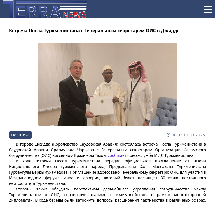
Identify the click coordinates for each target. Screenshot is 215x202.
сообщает (117, 155)
